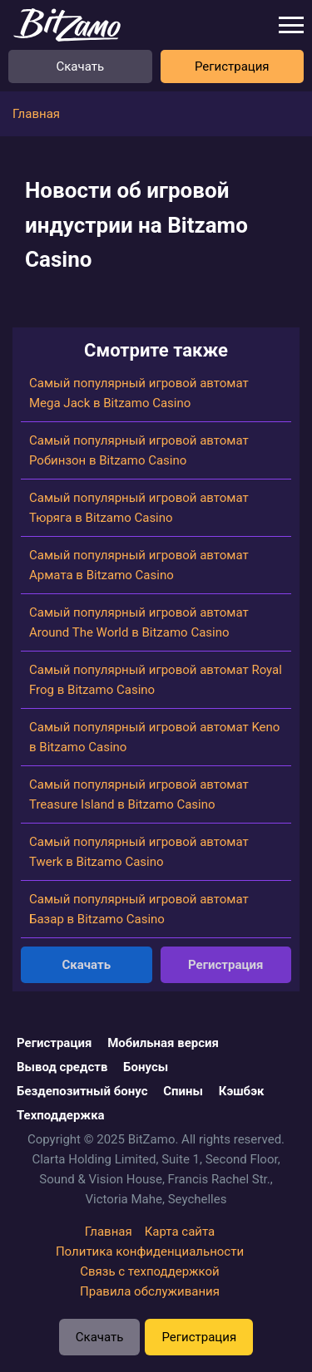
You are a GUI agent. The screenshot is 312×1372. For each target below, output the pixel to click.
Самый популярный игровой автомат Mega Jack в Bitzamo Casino (139, 393)
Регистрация (232, 66)
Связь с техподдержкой (150, 1271)
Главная (108, 1231)
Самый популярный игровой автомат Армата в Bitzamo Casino (139, 565)
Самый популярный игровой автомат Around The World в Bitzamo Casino (139, 622)
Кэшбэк (242, 1091)
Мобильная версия (163, 1042)
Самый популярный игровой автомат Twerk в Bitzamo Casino (139, 851)
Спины (183, 1091)
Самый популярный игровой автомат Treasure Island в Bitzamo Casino (139, 794)
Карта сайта (180, 1231)
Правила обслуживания (150, 1291)
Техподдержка (61, 1115)
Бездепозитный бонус (82, 1091)
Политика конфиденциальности (150, 1251)
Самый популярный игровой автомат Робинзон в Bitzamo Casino (139, 450)
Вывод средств (62, 1067)
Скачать (80, 66)
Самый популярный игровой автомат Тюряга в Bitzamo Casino (139, 507)
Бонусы (145, 1067)
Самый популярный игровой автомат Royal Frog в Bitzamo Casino (155, 679)
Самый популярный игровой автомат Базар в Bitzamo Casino (139, 909)
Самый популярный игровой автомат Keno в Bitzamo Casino (154, 737)
